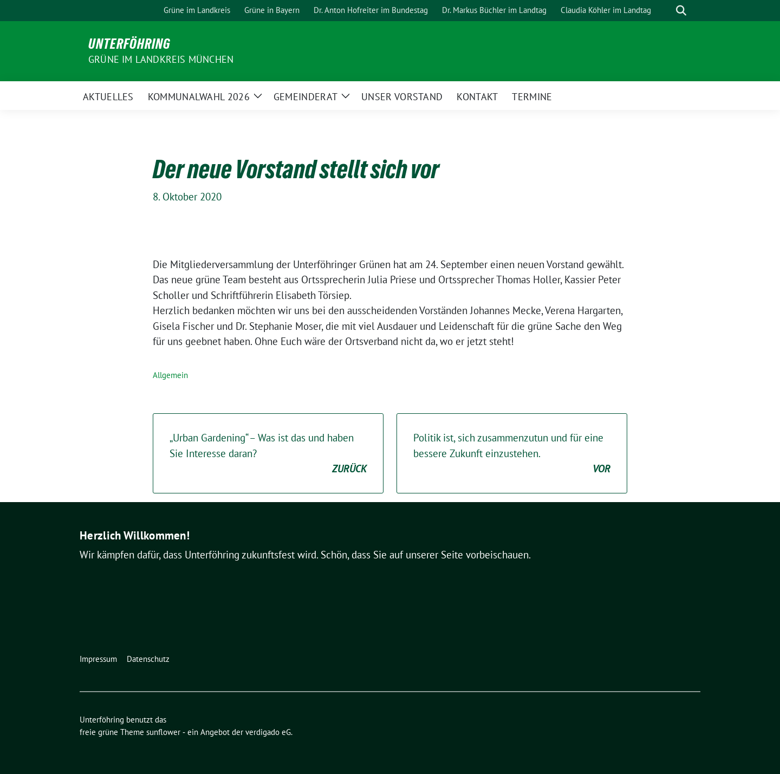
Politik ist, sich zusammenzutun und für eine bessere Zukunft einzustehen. (511, 454)
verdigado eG (268, 732)
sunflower (163, 732)
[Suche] (666, 10)
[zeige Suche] (681, 10)
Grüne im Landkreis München (160, 59)
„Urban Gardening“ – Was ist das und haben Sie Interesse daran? (268, 454)
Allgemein (170, 375)
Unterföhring (129, 44)
